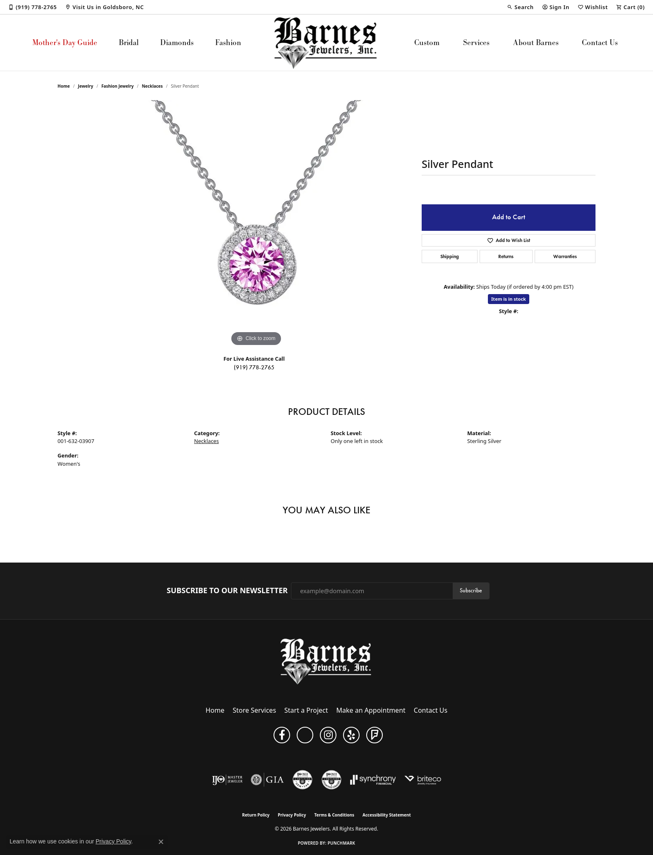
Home (64, 86)
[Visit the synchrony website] (373, 779)
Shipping (449, 256)
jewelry (85, 86)
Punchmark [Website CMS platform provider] (341, 843)
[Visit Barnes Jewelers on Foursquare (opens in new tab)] (374, 735)
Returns (506, 256)
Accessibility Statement (387, 815)
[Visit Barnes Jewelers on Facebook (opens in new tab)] (282, 735)
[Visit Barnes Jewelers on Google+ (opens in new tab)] (305, 735)
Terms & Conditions (334, 815)
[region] (256, 224)
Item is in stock (508, 299)
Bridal (129, 42)
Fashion (228, 42)
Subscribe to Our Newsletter (227, 590)
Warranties (565, 256)
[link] (32, 7)
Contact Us (600, 42)
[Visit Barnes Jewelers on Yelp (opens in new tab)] (351, 735)
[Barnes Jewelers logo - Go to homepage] (327, 42)
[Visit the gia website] (267, 779)
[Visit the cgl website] (302, 779)
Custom (426, 42)
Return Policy (255, 815)
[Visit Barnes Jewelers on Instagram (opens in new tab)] (328, 735)
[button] (520, 7)
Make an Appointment (371, 710)
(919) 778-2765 (254, 367)
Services (476, 42)
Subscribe (471, 590)
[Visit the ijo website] (227, 779)
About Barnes (536, 42)
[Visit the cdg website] (331, 779)
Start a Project (306, 710)
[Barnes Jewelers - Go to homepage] (326, 661)
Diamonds (177, 42)
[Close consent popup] (160, 841)
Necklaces (152, 86)
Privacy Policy (292, 815)
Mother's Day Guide (64, 42)
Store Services (254, 710)
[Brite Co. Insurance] (422, 779)
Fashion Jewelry (117, 86)
